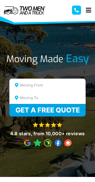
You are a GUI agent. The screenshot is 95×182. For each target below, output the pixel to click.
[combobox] (47, 85)
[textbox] (52, 85)
